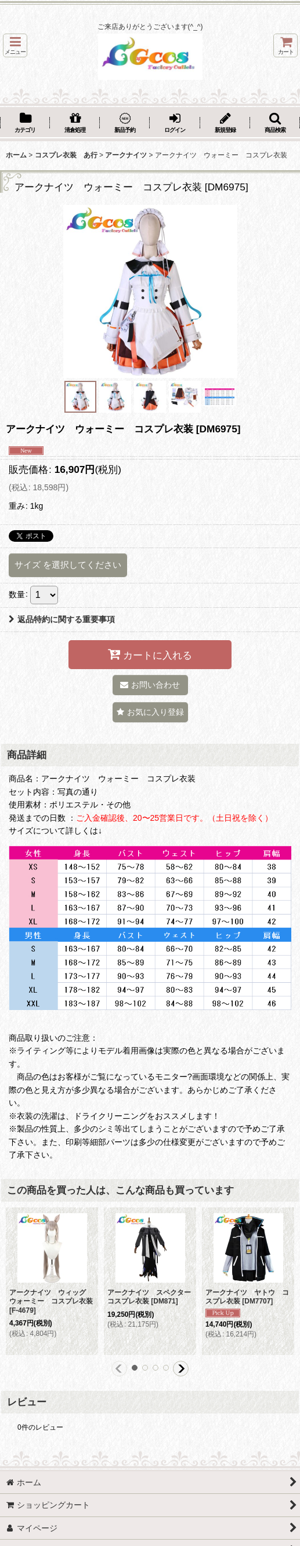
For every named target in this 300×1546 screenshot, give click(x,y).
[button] (15, 45)
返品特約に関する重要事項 (62, 619)
